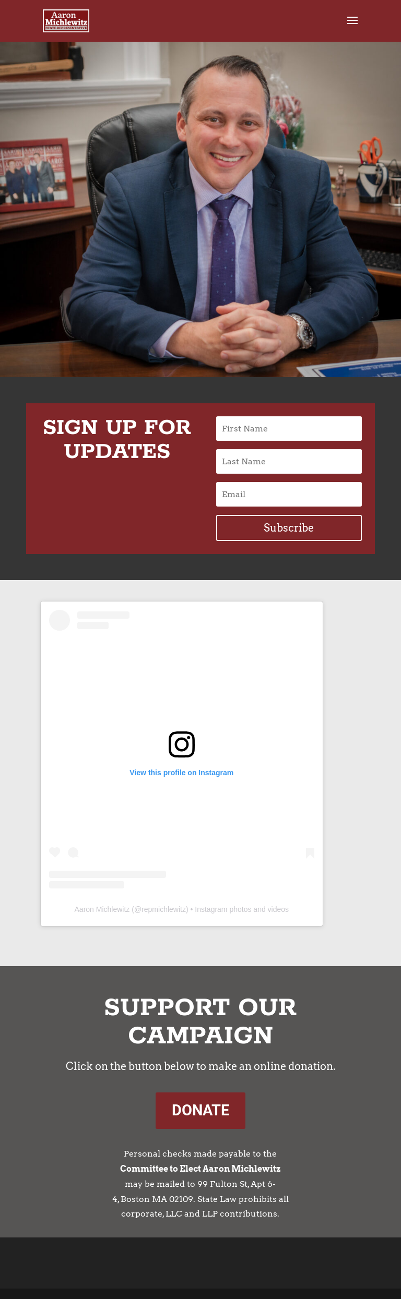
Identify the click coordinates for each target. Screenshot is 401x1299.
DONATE (200, 1110)
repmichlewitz (163, 909)
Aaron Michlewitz (102, 909)
